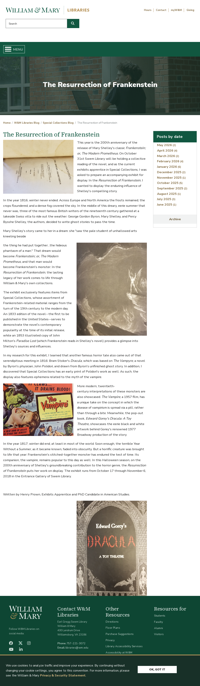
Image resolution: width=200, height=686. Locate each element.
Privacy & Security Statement (63, 675)
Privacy (110, 641)
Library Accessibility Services (124, 648)
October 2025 (170, 184)
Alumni (158, 629)
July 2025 (166, 200)
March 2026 (168, 157)
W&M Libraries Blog (26, 124)
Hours (147, 10)
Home (17, 49)
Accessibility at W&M (119, 654)
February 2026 (170, 163)
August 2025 (169, 195)
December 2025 (171, 173)
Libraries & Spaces (111, 50)
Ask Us (183, 50)
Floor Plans (113, 629)
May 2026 (166, 146)
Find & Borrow (40, 50)
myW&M (176, 10)
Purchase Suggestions (120, 635)
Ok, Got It (157, 669)
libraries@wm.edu (76, 649)
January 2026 (169, 168)
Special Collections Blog (58, 124)
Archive (175, 220)
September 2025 (172, 190)
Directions (112, 623)
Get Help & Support (74, 50)
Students (159, 617)
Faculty (158, 623)
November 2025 (171, 179)
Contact (161, 10)
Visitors (159, 636)
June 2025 (166, 206)
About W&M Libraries (149, 50)
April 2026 (167, 152)
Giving (190, 10)
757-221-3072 (76, 645)
